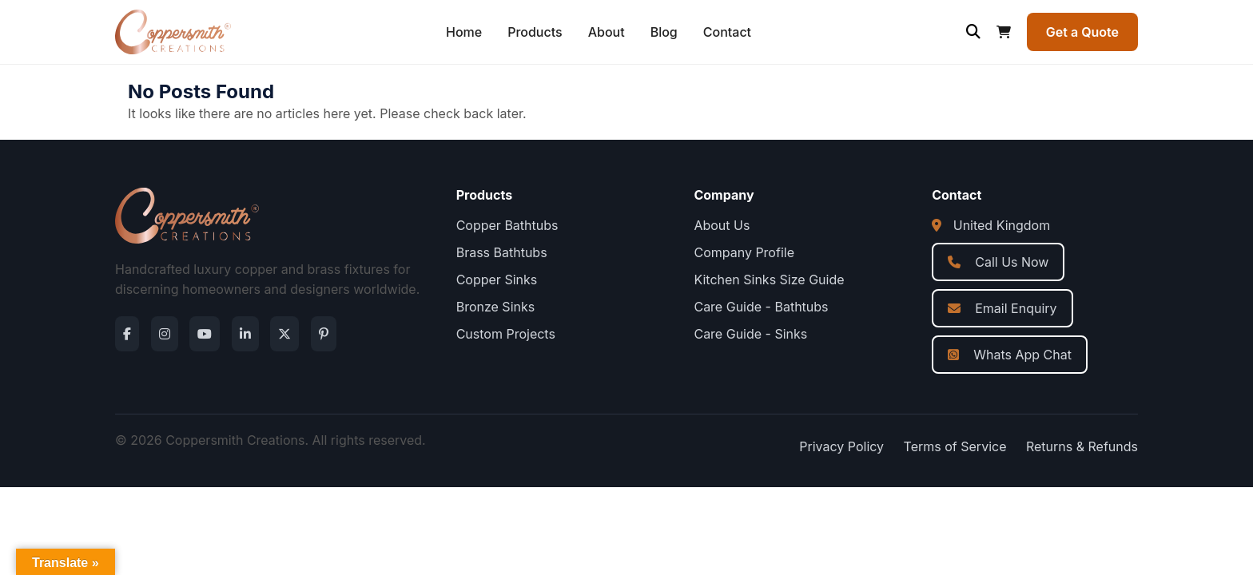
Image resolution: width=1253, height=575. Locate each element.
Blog (664, 32)
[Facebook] (127, 333)
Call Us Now (998, 262)
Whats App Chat (1010, 355)
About (606, 32)
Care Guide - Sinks (750, 334)
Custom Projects (505, 334)
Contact (727, 32)
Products (534, 32)
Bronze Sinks (495, 307)
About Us (722, 225)
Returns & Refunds (1082, 446)
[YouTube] (204, 333)
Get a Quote (1082, 32)
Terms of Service (955, 446)
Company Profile (744, 252)
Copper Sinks (497, 280)
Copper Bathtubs (507, 225)
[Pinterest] (323, 333)
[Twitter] (284, 333)
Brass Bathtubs (501, 252)
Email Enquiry (1002, 308)
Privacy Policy (841, 446)
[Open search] (973, 32)
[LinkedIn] (245, 333)
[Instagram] (164, 333)
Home (464, 32)
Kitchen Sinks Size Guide (769, 280)
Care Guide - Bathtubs (761, 307)
